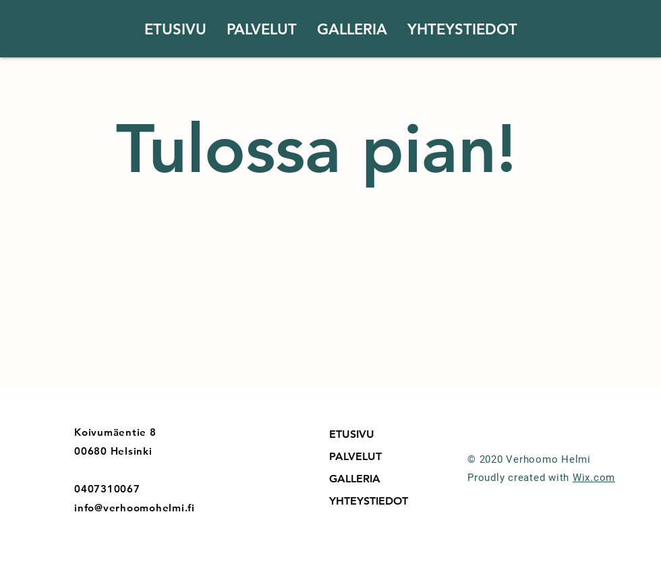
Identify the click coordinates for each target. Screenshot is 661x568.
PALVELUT (355, 456)
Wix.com (594, 478)
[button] (262, 29)
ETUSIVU (351, 434)
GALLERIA (354, 478)
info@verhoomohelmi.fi (134, 507)
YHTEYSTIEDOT (368, 500)
